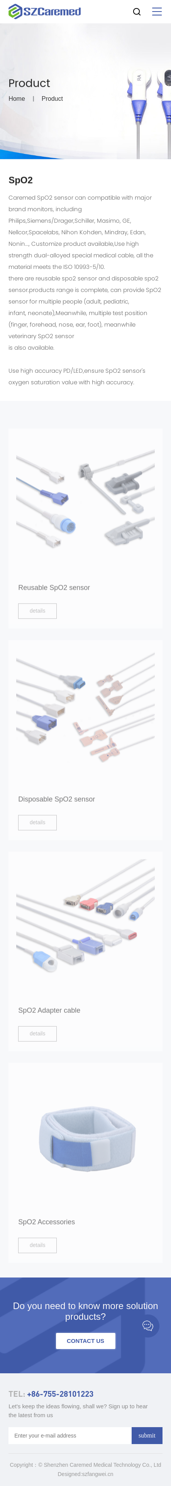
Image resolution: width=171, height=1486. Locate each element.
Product (52, 100)
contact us (85, 1341)
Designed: (70, 1474)
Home (16, 100)
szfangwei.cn (97, 1474)
